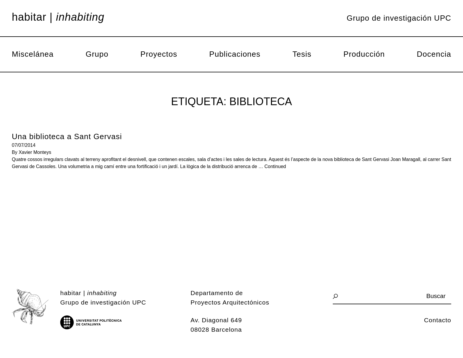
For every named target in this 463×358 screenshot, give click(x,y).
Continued (275, 166)
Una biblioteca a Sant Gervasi (67, 136)
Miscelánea (33, 54)
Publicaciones (234, 54)
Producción (364, 54)
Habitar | (58, 17)
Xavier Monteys (35, 152)
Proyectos (159, 54)
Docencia (434, 54)
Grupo (97, 54)
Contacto (437, 320)
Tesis (301, 54)
